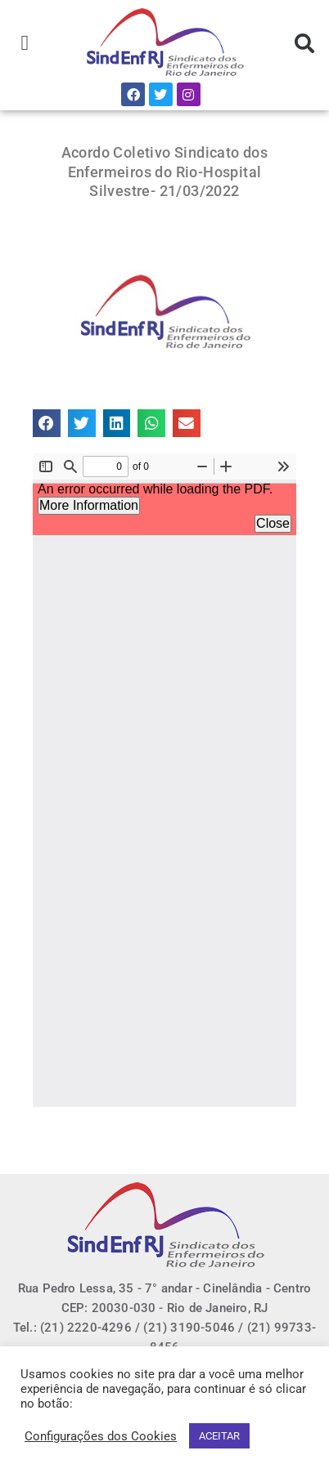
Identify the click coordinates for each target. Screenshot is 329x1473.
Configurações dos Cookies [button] (101, 1436)
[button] (25, 44)
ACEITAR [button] (219, 1436)
